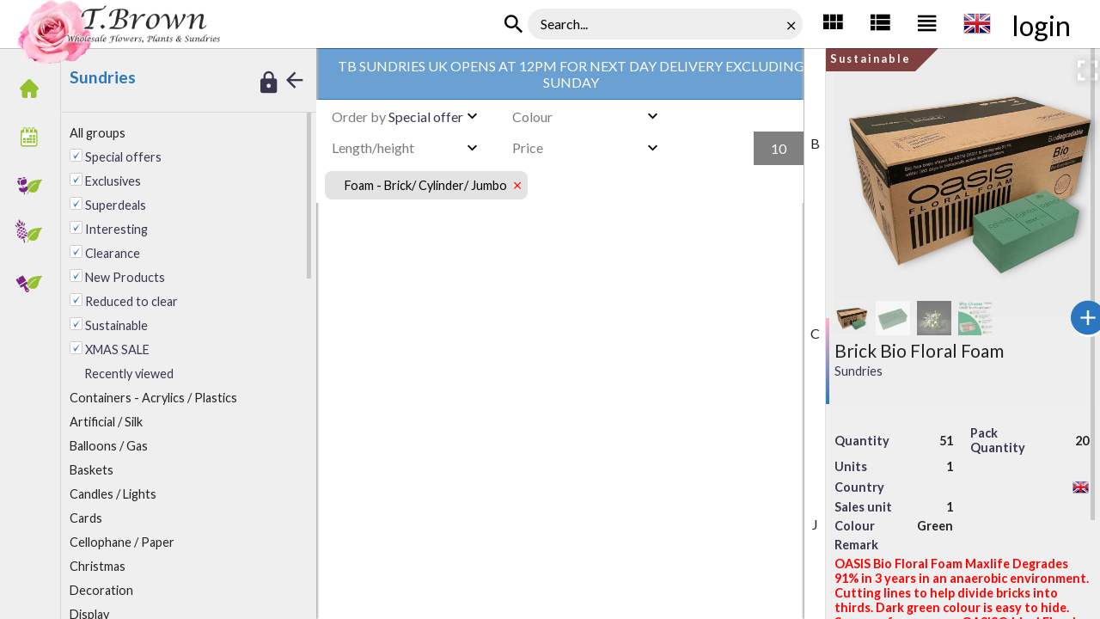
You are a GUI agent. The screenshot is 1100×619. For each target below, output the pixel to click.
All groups (97, 133)
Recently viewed (129, 373)
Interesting (116, 229)
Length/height (373, 147)
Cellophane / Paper (122, 542)
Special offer (397, 116)
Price (527, 147)
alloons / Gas (109, 445)
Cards (86, 518)
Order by (359, 116)
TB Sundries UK (295, 26)
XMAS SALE (117, 349)
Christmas (97, 566)
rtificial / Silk (106, 421)
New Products (125, 277)
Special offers (123, 157)
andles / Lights (113, 494)
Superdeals (115, 205)
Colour (532, 116)
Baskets (91, 470)
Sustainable (116, 325)
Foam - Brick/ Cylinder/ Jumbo (416, 26)
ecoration (101, 590)
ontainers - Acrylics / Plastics (153, 397)
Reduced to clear (131, 301)
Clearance (112, 253)
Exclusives (113, 181)
